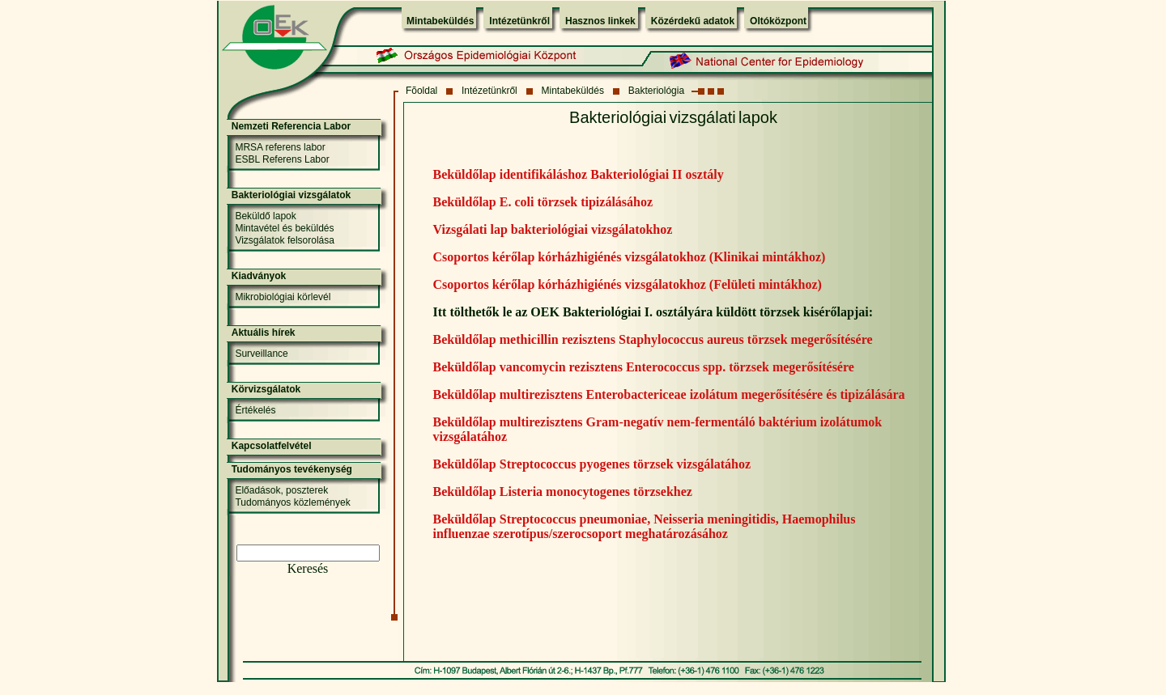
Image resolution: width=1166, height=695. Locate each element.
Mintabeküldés (440, 21)
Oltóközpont (778, 21)
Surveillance (261, 353)
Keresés (308, 568)
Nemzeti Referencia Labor (291, 126)
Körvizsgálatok (266, 389)
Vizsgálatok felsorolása (284, 240)
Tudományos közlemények (292, 502)
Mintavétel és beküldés (284, 228)
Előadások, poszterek (281, 490)
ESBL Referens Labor (282, 159)
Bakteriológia (656, 90)
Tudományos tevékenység (292, 469)
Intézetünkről (519, 21)
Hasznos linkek (600, 21)
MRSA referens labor (280, 147)
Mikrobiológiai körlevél (282, 297)
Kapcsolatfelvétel (272, 445)
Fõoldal (421, 90)
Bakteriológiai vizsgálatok (291, 195)
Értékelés (255, 410)
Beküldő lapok (265, 216)
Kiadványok (259, 276)
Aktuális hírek (264, 332)
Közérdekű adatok (692, 21)
